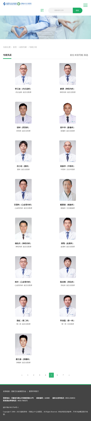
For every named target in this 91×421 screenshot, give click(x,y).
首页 (15, 47)
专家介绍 (33, 47)
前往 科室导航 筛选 (79, 55)
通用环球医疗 (34, 391)
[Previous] (21, 375)
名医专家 (23, 47)
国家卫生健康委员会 (19, 391)
